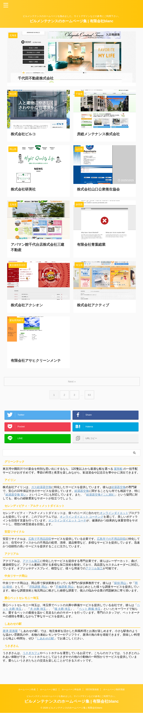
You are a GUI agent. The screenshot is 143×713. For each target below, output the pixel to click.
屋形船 (118, 470)
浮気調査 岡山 (38, 588)
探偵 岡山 (120, 584)
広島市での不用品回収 (111, 540)
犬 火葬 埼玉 (38, 610)
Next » (72, 377)
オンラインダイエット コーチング (81, 518)
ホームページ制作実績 (114, 689)
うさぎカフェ (31, 654)
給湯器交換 (118, 488)
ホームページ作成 (27, 689)
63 (90, 391)
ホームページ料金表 (71, 689)
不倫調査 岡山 (65, 588)
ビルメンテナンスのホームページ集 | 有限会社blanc (71, 21)
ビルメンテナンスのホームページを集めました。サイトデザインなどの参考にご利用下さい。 (72, 696)
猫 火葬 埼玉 (62, 610)
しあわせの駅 (45, 640)
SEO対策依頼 (92, 689)
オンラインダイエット (114, 514)
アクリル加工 (31, 562)
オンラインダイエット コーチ (67, 522)
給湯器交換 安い (16, 496)
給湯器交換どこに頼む (100, 496)
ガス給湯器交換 (41, 488)
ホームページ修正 (48, 689)
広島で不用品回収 (39, 540)
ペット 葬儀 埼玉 (90, 610)
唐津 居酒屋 (10, 632)
